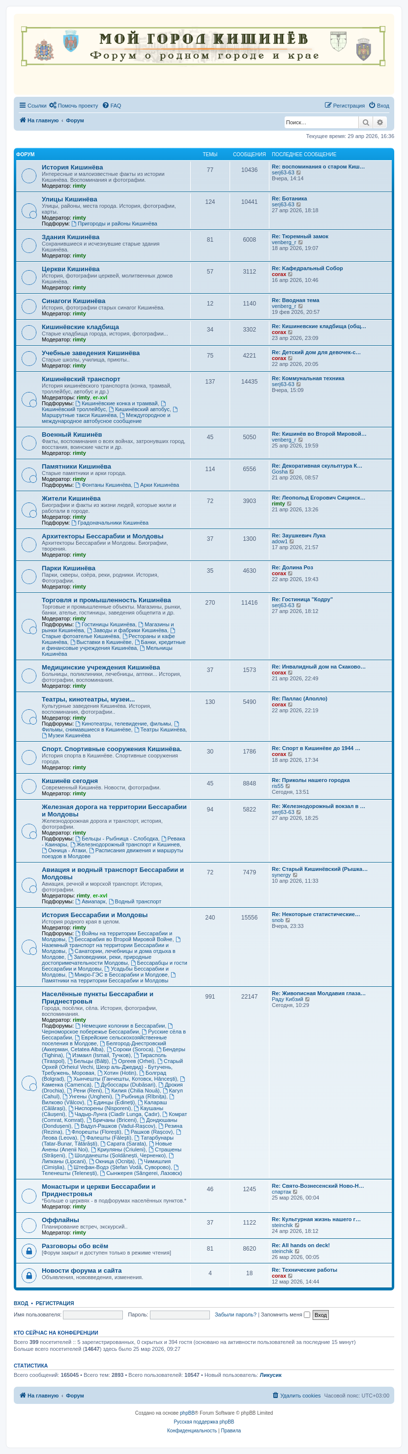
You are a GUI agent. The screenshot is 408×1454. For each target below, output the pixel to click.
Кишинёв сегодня (70, 780)
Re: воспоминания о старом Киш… (318, 166)
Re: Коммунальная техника (308, 378)
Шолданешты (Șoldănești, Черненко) (117, 1155)
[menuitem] (73, 106)
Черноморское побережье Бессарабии (108, 1029)
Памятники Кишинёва (76, 466)
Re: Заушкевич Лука (298, 535)
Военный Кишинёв (72, 434)
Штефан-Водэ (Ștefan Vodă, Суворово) (119, 1167)
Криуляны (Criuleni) (118, 1149)
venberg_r (284, 242)
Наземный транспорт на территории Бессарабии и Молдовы (112, 945)
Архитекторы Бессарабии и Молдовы (102, 536)
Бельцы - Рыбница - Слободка (116, 838)
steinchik (282, 1225)
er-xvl (100, 397)
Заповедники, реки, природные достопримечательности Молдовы (96, 960)
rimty (79, 186)
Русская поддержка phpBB (204, 1422)
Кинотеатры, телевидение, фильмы (123, 724)
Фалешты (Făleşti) (105, 1138)
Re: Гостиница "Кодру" (302, 599)
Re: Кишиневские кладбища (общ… (319, 326)
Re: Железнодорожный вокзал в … (318, 806)
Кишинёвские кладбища (80, 327)
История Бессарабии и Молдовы (95, 915)
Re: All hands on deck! (301, 1245)
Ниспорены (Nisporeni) (99, 1108)
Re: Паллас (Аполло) (299, 698)
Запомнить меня (285, 1314)
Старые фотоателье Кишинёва (109, 633)
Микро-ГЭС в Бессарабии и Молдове (118, 975)
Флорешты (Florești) (93, 1132)
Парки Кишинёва (68, 568)
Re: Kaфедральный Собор (307, 268)
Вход (21, 1303)
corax (279, 274)
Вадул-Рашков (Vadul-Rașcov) (114, 1126)
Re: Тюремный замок (300, 236)
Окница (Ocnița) (112, 1161)
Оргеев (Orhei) (133, 1061)
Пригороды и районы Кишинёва (114, 223)
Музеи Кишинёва (66, 735)
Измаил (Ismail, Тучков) (98, 1055)
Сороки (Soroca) (130, 1049)
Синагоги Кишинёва (73, 301)
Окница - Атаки (64, 850)
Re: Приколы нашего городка (311, 780)
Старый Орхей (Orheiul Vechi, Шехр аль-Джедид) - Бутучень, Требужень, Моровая (112, 1067)
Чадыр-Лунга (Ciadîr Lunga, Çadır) (114, 1114)
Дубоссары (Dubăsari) (124, 1085)
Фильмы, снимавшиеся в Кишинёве (111, 726)
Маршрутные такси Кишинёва (110, 412)
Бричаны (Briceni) (112, 1120)
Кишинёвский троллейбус (104, 406)
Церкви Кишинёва (70, 269)
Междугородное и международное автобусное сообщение (106, 418)
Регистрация (55, 1303)
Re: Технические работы (304, 1270)
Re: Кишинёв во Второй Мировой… (319, 434)
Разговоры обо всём (75, 1246)
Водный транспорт (135, 901)
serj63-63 (283, 172)
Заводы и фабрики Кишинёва (127, 630)
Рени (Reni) (84, 1090)
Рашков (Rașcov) (148, 1132)
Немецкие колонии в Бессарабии (120, 1026)
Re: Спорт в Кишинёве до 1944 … (316, 748)
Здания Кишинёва (70, 237)
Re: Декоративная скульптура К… (317, 466)
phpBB (187, 1413)
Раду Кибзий (287, 999)
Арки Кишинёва (156, 485)
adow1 (280, 541)
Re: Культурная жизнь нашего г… (316, 1219)
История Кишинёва (72, 167)
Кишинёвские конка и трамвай (116, 403)
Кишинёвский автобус (139, 409)
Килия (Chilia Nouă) (132, 1090)
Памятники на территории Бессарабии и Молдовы (109, 977)
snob (278, 920)
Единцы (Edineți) (111, 1102)
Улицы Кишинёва (69, 199)
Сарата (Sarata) (123, 1143)
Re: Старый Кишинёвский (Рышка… (320, 869)
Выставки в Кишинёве (101, 642)
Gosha (280, 472)
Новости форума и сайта (82, 1270)
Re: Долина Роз (292, 567)
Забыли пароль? (236, 1314)
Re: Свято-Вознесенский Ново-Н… (318, 1186)
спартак (281, 1192)
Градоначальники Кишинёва (109, 523)
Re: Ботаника (289, 198)
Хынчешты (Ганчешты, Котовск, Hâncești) (122, 1079)
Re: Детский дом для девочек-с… (316, 352)
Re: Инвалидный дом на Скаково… (319, 667)
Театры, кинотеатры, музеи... (88, 699)
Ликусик (270, 1375)
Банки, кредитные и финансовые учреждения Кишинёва (114, 645)
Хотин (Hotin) (116, 1073)
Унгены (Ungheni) (87, 1096)
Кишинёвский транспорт (81, 379)
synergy (281, 875)
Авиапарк (90, 901)
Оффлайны (60, 1220)
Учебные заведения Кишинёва (91, 353)
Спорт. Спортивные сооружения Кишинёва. (112, 749)
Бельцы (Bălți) (88, 1061)
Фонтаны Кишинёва (103, 485)
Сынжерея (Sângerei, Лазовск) (141, 1173)
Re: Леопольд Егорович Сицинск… (319, 498)
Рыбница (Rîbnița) (140, 1096)
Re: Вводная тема (296, 300)
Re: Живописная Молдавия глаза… (319, 993)
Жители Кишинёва (71, 498)
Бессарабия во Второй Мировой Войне (120, 939)
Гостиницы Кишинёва (105, 624)
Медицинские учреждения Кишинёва (101, 667)
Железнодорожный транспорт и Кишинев (125, 844)
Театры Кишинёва (160, 729)
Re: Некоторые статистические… (316, 914)
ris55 (278, 786)
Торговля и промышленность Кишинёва (106, 600)
